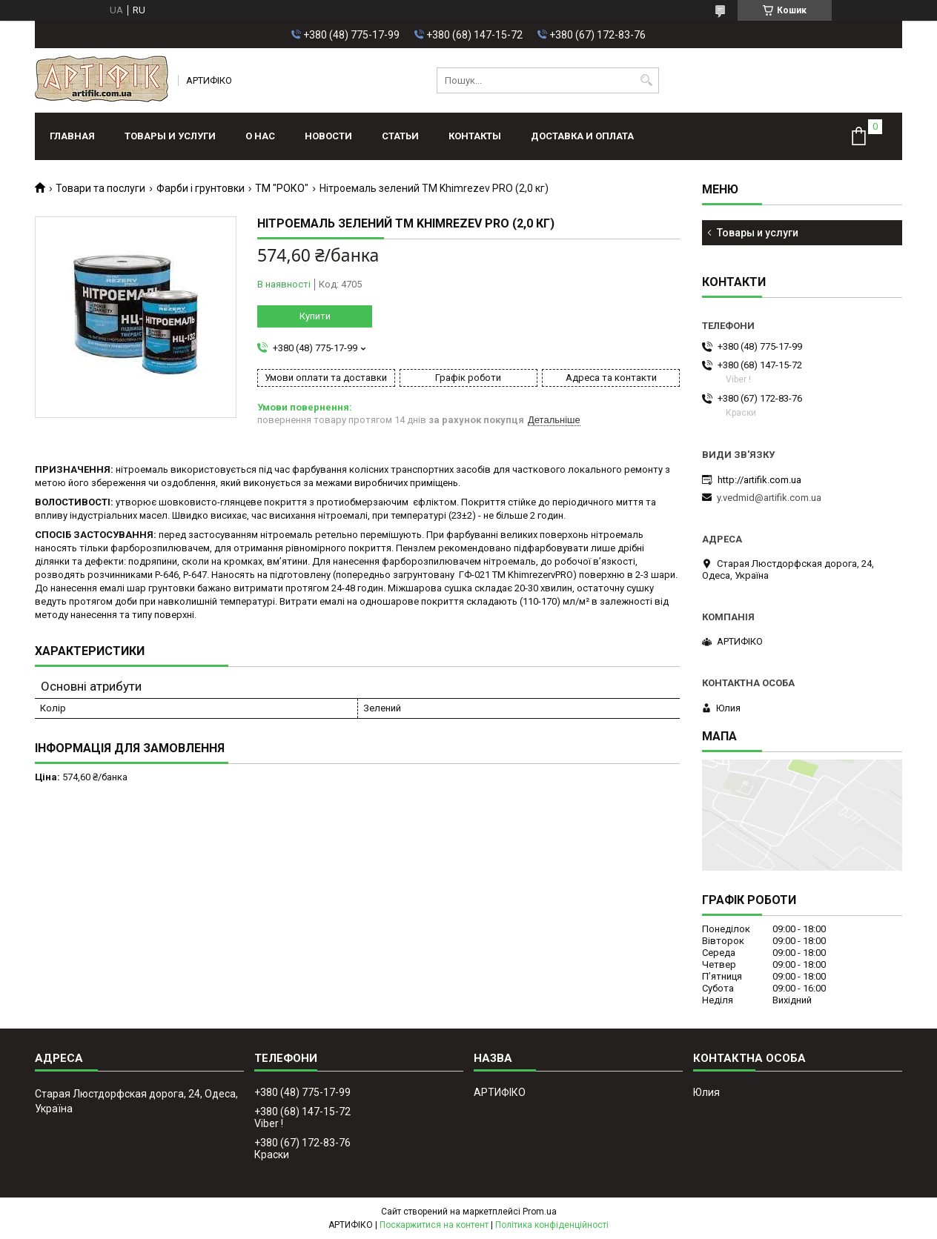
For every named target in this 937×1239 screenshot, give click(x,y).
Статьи (400, 136)
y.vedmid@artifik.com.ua (769, 497)
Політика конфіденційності (552, 1225)
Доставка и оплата (582, 136)
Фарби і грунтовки (200, 188)
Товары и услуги (170, 136)
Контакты (474, 136)
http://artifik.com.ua (759, 479)
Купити (315, 316)
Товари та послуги (100, 188)
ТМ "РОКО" (281, 188)
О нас (260, 136)
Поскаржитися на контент (434, 1225)
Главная (72, 136)
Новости (328, 136)
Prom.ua (540, 1211)
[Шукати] (646, 80)
